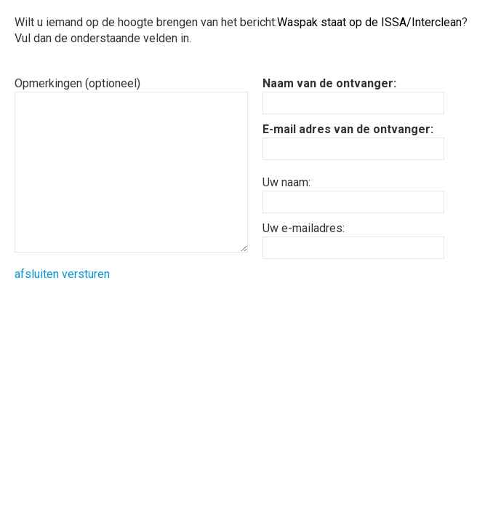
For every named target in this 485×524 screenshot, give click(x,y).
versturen (86, 274)
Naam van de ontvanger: (329, 83)
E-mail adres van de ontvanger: (347, 129)
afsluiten (37, 274)
